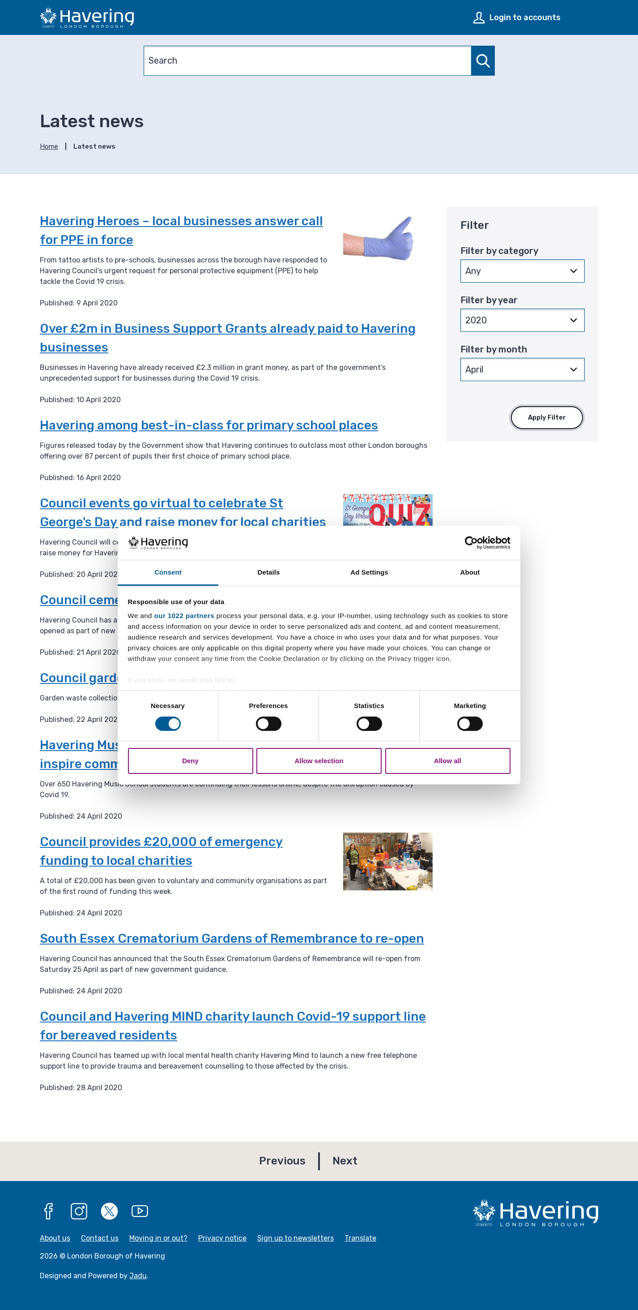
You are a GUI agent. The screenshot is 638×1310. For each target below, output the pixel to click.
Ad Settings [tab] (369, 572)
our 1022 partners (184, 615)
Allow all (447, 761)
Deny (190, 761)
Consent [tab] (168, 572)
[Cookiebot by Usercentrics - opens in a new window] (471, 543)
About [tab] (470, 572)
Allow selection (318, 761)
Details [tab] (269, 572)
